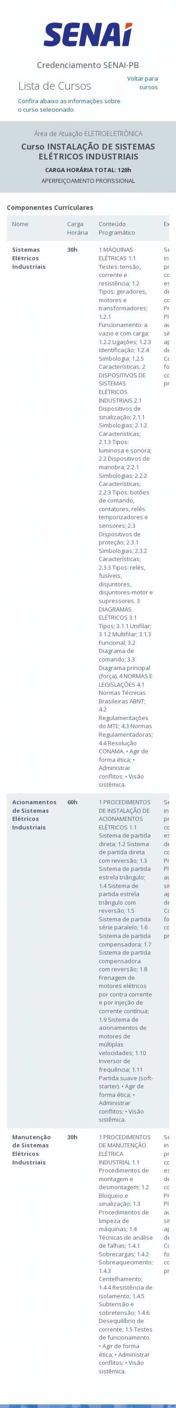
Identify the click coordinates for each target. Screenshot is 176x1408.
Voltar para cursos (142, 82)
